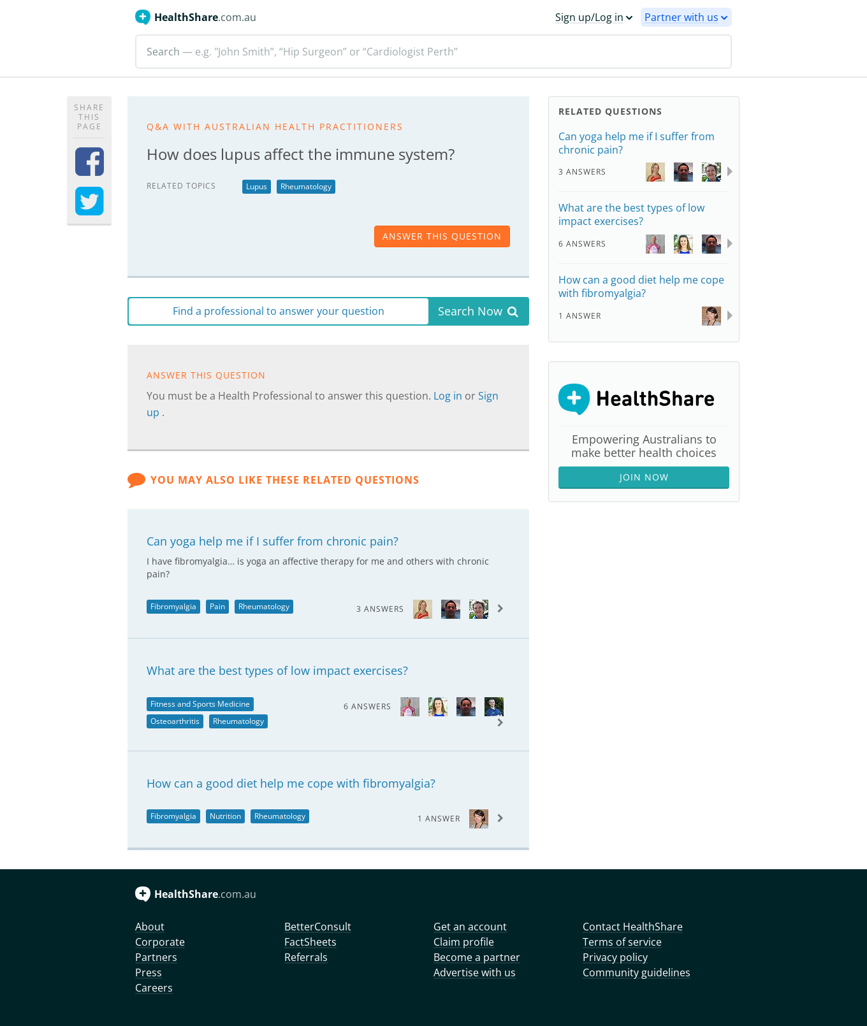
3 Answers (380, 608)
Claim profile (463, 942)
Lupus (256, 186)
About (149, 927)
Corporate (160, 942)
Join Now (644, 477)
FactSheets (310, 942)
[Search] (433, 51)
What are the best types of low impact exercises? (277, 670)
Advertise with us (474, 972)
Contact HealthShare (633, 927)
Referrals (306, 957)
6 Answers (367, 706)
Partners (156, 957)
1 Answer (439, 818)
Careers (154, 988)
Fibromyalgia (173, 606)
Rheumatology (306, 186)
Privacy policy (615, 957)
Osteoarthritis (175, 721)
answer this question (442, 236)
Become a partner (476, 957)
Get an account (470, 927)
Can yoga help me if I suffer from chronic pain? (272, 541)
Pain (217, 606)
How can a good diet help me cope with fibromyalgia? (291, 783)
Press (148, 972)
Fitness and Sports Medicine (200, 703)
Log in (449, 396)
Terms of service (622, 942)
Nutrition (225, 816)
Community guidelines (636, 972)
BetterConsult (317, 927)
